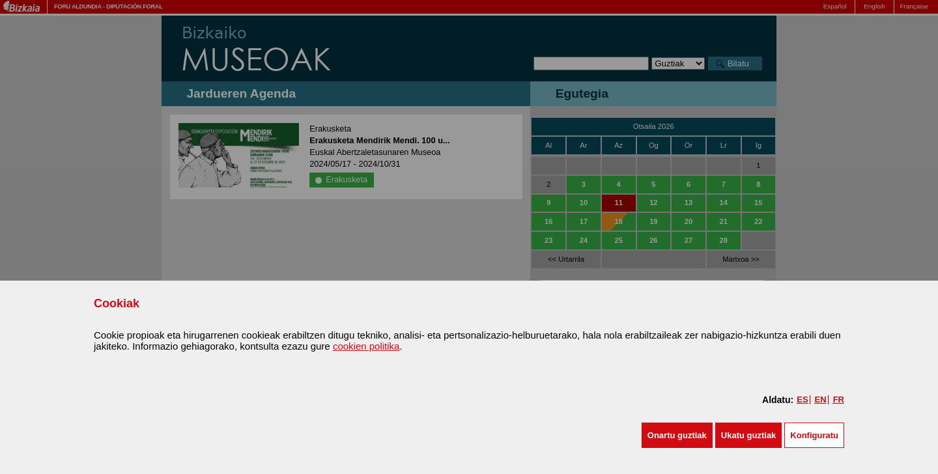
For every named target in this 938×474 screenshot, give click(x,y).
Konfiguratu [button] (814, 435)
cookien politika (366, 346)
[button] (677, 435)
